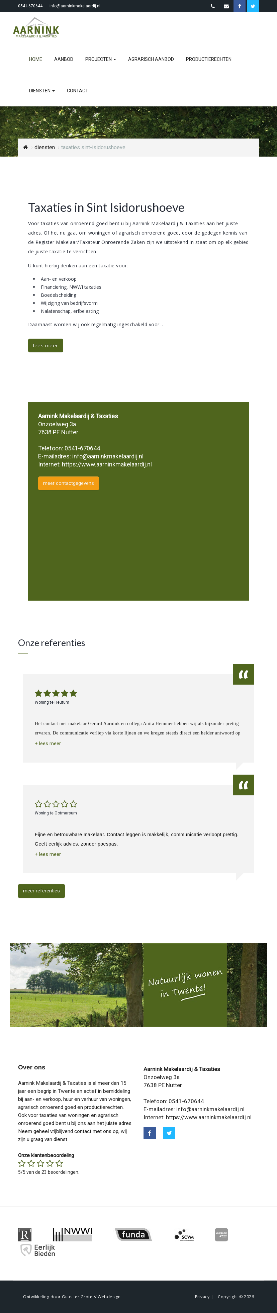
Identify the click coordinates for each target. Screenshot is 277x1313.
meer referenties (41, 891)
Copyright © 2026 (236, 1297)
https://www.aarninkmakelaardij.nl (107, 464)
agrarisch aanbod (151, 59)
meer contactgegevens (68, 483)
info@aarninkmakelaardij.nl (75, 6)
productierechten (209, 59)
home (35, 59)
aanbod (63, 59)
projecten (100, 59)
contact (77, 90)
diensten (42, 90)
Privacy (202, 1297)
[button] (48, 743)
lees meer (45, 345)
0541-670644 (30, 6)
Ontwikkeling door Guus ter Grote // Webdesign (72, 1297)
